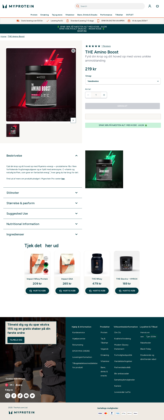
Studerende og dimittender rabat (148, 357)
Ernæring (45, 15)
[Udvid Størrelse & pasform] (42, 203)
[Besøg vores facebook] (13, 395)
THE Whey (97, 279)
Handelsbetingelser (123, 361)
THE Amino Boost (16, 36)
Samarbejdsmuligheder (124, 380)
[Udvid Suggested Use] (42, 213)
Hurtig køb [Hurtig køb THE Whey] (97, 290)
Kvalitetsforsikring (122, 338)
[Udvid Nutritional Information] (42, 224)
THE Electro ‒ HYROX (126, 279)
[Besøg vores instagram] (7, 395)
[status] (96, 95)
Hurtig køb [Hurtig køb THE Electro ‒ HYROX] (127, 290)
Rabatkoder (145, 342)
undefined (123, 81)
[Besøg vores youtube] (26, 395)
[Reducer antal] (88, 95)
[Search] (78, 6)
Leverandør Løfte (122, 392)
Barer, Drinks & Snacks (87, 15)
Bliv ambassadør (121, 373)
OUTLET (130, 15)
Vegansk (104, 349)
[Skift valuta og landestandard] (32, 384)
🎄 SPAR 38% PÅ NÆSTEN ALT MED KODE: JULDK (82, 28)
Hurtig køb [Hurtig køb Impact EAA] (67, 290)
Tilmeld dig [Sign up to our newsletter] (16, 340)
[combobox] (109, 6)
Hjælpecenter (78, 338)
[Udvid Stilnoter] (42, 193)
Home (3, 36)
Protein (34, 15)
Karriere (117, 386)
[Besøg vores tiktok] (20, 395)
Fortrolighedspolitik (123, 355)
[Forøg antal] (104, 95)
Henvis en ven (148, 334)
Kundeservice (78, 332)
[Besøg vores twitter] (32, 395)
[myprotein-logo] (18, 6)
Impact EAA (67, 279)
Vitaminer (69, 15)
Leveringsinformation (82, 357)
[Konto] (150, 6)
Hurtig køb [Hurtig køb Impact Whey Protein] (37, 290)
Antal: (88, 89)
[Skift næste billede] (73, 120)
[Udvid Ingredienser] (42, 234)
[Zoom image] (73, 51)
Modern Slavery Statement (121, 347)
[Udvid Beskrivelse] (42, 155)
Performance (106, 15)
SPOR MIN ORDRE (81, 351)
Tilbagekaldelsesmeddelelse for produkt (84, 365)
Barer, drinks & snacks (104, 371)
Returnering (77, 345)
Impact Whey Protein (37, 279)
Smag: (88, 76)
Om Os (117, 332)
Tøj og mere (57, 15)
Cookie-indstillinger (15, 378)
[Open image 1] (13, 130)
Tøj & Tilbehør (104, 340)
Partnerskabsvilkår (122, 367)
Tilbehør (119, 15)
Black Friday (145, 349)
